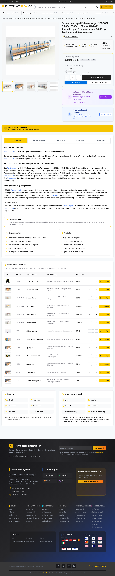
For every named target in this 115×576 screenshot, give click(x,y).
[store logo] (17, 6)
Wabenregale (46, 512)
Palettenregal (9, 151)
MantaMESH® (31, 372)
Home (3, 18)
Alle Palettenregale (98, 512)
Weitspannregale (47, 515)
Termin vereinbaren (90, 481)
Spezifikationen (17, 140)
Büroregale (45, 509)
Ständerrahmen (97, 521)
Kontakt (61, 515)
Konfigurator (79, 521)
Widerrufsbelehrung (18, 541)
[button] (7, 86)
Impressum (29, 538)
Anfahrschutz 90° (32, 281)
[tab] (57, 128)
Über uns (12, 512)
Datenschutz (99, 452)
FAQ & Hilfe (29, 509)
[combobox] (58, 7)
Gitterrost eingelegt (33, 381)
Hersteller (81, 140)
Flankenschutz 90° (33, 356)
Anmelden (99, 448)
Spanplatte (30, 347)
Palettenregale (16, 190)
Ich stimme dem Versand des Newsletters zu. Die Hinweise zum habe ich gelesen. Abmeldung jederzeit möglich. (82, 453)
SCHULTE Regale (97, 518)
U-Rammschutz (32, 290)
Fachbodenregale (47, 521)
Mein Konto (13, 515)
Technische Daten (41, 140)
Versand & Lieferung (32, 518)
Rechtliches (101, 140)
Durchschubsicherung (34, 339)
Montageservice (31, 515)
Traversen (95, 524)
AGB (13, 538)
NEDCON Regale (97, 515)
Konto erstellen (14, 518)
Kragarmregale (47, 518)
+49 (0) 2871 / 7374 (108, 1)
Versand (62, 140)
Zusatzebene (31, 298)
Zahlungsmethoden (46, 541)
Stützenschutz (31, 331)
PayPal (77, 82)
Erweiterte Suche (14, 521)
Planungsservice (31, 512)
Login (11, 509)
